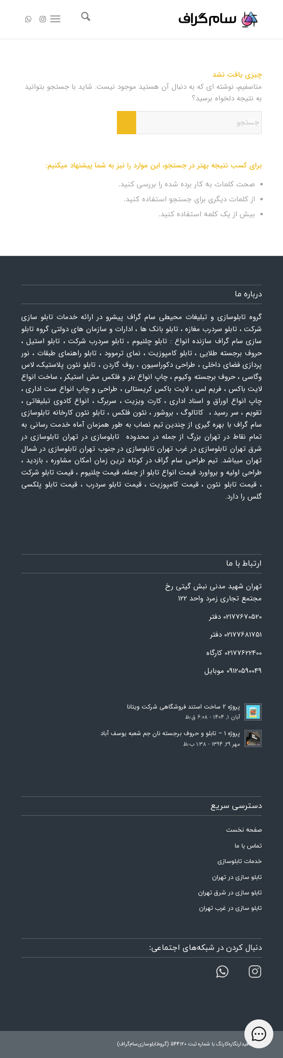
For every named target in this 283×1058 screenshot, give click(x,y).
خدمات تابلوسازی (239, 861)
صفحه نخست (244, 830)
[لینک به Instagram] (43, 20)
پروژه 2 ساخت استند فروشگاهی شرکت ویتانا (183, 707)
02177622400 (243, 653)
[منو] (57, 19)
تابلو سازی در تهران (237, 877)
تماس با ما (248, 846)
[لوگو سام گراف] (166, 19)
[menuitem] (84, 19)
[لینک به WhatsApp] (28, 20)
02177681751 (243, 634)
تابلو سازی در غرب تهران (230, 908)
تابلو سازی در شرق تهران (230, 893)
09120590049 (244, 671)
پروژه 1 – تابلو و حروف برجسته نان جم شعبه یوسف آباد (170, 733)
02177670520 (242, 617)
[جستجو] (84, 19)
